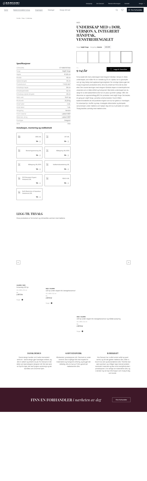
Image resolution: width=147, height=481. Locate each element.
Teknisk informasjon (114, 3)
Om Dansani (100, 3)
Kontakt (127, 3)
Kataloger (51, 10)
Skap (23, 18)
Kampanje (89, 3)
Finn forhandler (121, 400)
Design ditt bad (65, 10)
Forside (18, 18)
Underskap (29, 18)
